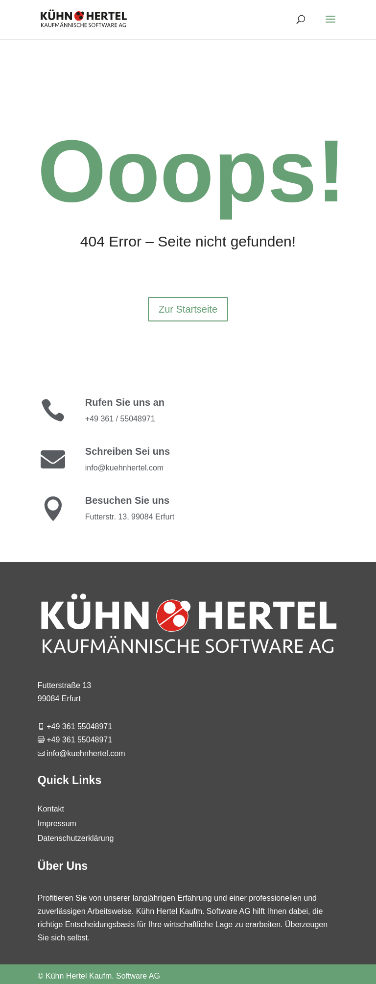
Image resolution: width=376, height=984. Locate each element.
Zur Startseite (188, 309)
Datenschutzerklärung (76, 838)
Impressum (57, 824)
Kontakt (51, 809)
